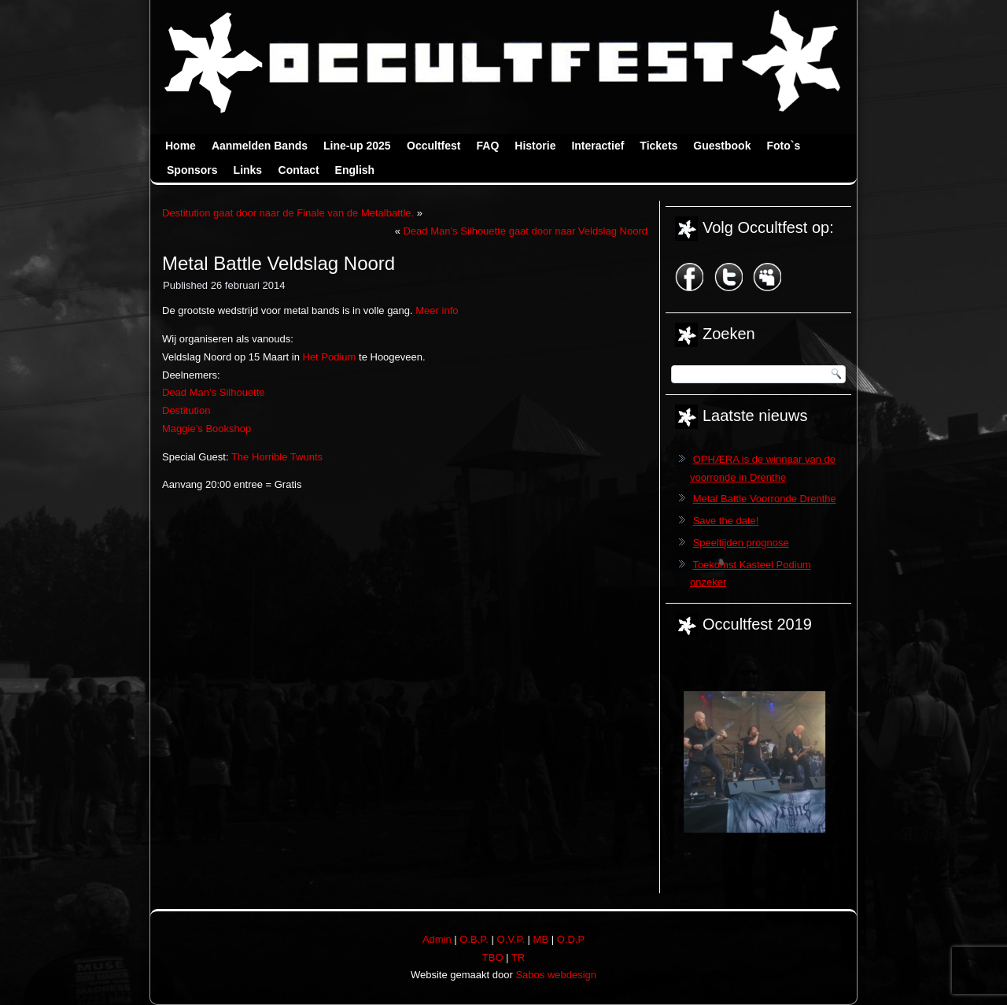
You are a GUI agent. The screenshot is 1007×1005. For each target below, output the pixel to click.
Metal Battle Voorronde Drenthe (764, 498)
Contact (298, 170)
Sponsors (192, 170)
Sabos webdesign (555, 975)
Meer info (436, 310)
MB (541, 939)
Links (248, 170)
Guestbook (722, 145)
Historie (535, 145)
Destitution (186, 410)
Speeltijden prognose (741, 543)
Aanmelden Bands (260, 145)
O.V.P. (511, 939)
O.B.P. (474, 939)
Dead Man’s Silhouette (213, 392)
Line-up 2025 (357, 145)
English (355, 170)
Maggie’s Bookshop (206, 428)
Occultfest (433, 145)
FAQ (488, 145)
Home (180, 145)
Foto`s (783, 145)
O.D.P (571, 939)
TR (518, 957)
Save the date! (726, 521)
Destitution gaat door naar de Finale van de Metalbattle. (288, 213)
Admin (437, 939)
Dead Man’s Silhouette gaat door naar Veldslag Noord (525, 231)
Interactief (597, 145)
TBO (493, 957)
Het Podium (329, 357)
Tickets (658, 145)
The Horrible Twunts (277, 457)
